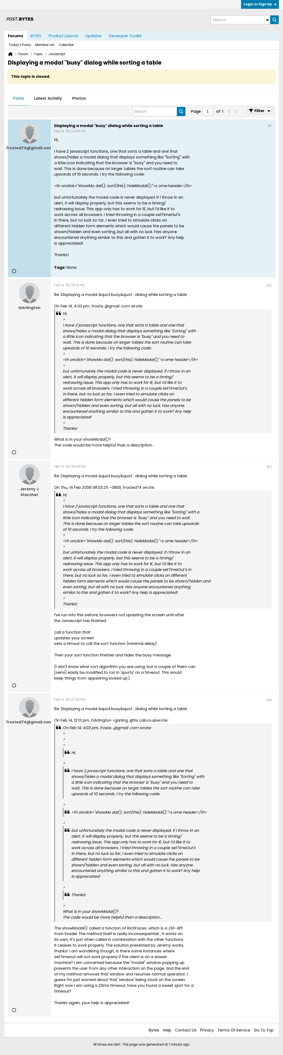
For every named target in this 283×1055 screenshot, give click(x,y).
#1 (270, 126)
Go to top (264, 1030)
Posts (18, 98)
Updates (93, 35)
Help (167, 1030)
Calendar (66, 45)
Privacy (207, 1030)
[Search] (240, 19)
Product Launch (63, 35)
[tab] (18, 99)
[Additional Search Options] (267, 19)
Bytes (154, 1030)
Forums (15, 35)
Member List (45, 45)
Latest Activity (48, 98)
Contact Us (186, 1030)
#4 (269, 700)
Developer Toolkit (125, 35)
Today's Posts (20, 45)
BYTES (35, 35)
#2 (269, 285)
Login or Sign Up (260, 4)
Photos (79, 98)
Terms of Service (233, 1030)
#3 (269, 467)
